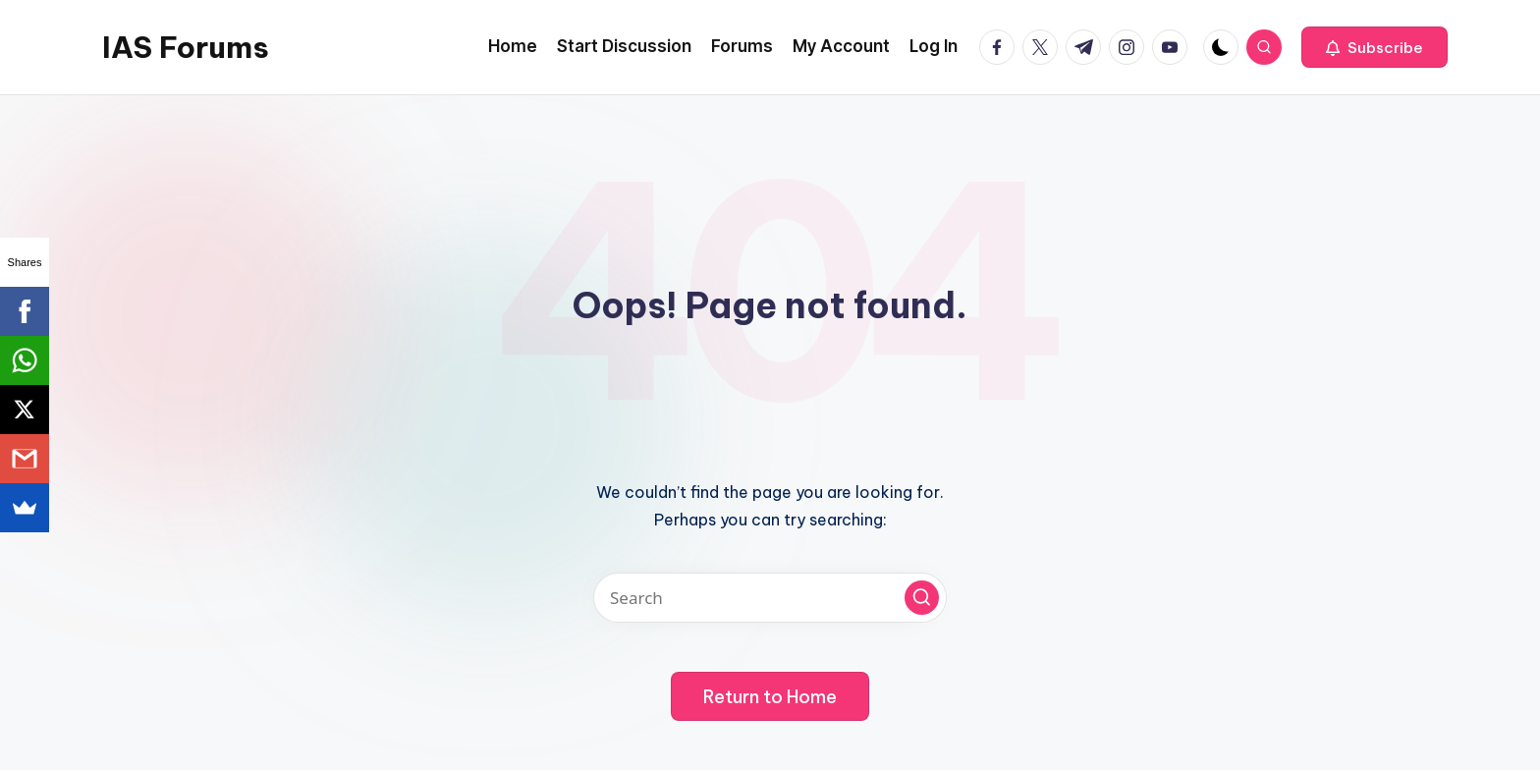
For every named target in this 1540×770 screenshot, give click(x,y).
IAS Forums (185, 47)
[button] (1374, 47)
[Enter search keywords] (770, 598)
